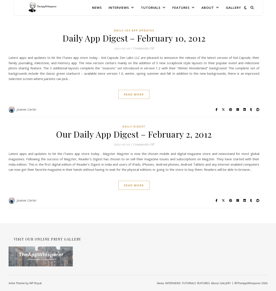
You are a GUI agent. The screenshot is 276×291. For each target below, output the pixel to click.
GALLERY (233, 7)
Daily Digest (133, 126)
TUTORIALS (150, 7)
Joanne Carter (27, 109)
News (97, 7)
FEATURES (180, 7)
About (207, 7)
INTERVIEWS (119, 7)
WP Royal (35, 283)
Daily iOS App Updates (134, 30)
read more (134, 94)
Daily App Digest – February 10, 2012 (134, 38)
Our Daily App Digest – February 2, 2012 (134, 134)
